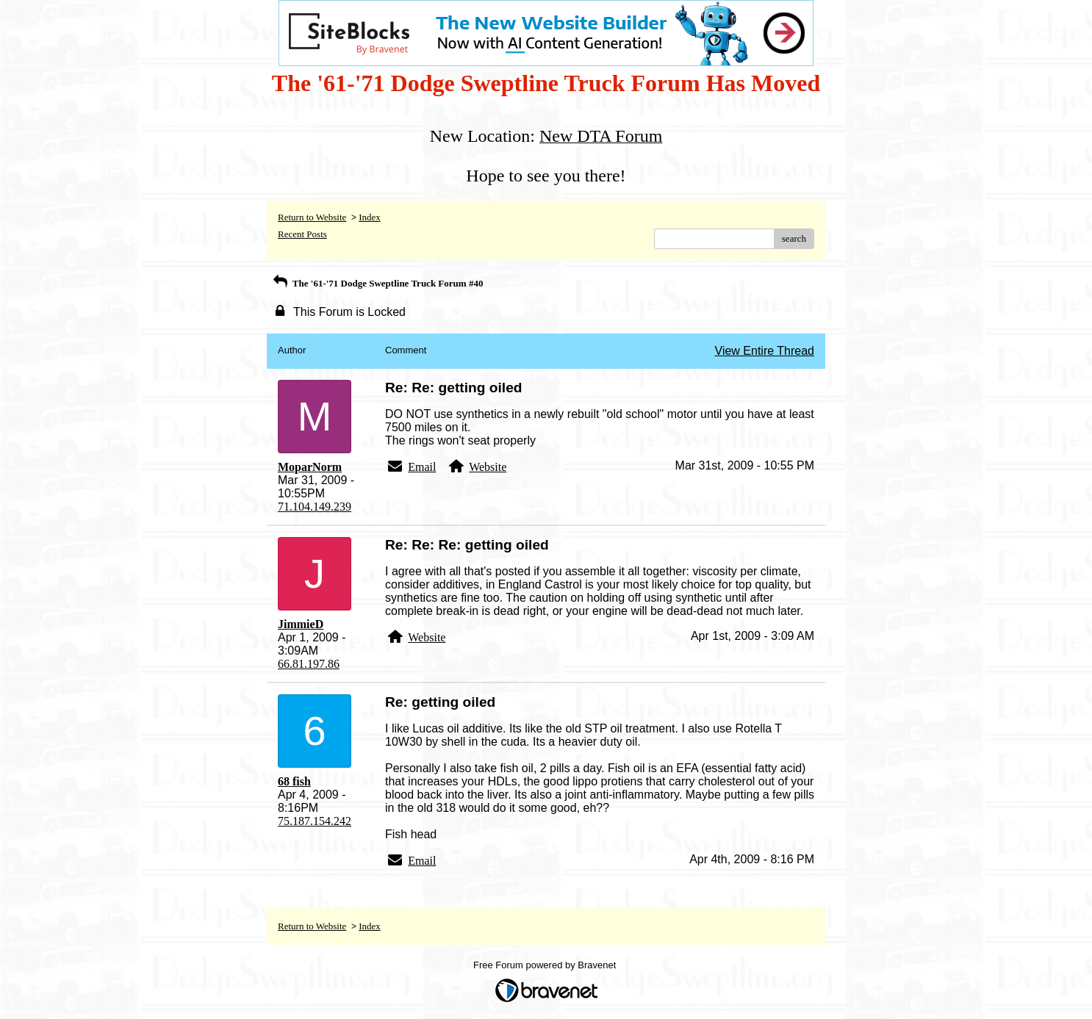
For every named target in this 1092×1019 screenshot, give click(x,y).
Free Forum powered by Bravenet (546, 965)
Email (422, 467)
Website (487, 467)
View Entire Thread (764, 351)
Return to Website (312, 217)
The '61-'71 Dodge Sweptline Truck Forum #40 (376, 283)
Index (370, 217)
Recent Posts (302, 234)
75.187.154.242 (314, 821)
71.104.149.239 (314, 506)
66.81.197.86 (309, 664)
